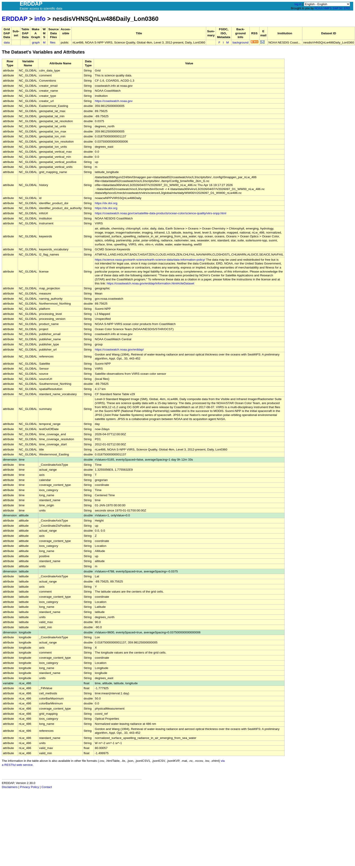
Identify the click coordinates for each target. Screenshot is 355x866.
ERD (347, 8)
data (7, 42)
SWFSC (338, 8)
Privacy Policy (29, 787)
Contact (46, 787)
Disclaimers (9, 787)
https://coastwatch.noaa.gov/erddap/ (119, 349)
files (52, 42)
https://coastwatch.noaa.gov (114, 101)
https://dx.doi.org (106, 203)
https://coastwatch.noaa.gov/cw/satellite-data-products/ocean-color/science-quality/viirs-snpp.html (160, 213)
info (39, 18)
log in (297, 4)
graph (36, 42)
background (240, 42)
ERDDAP (14, 18)
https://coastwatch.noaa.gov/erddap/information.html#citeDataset (150, 283)
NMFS (327, 8)
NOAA (318, 8)
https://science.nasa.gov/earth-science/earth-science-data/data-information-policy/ (150, 259)
